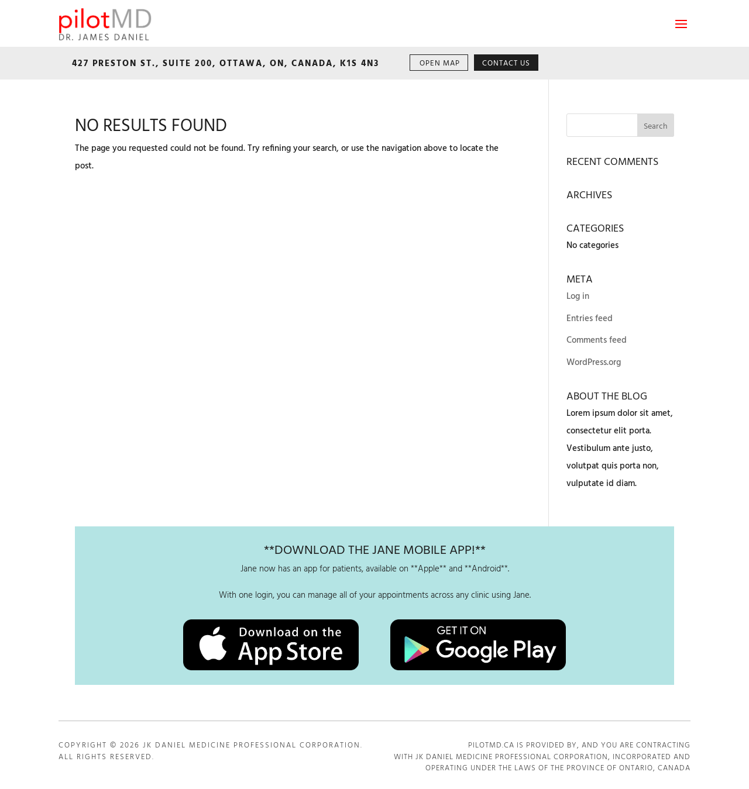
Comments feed (596, 340)
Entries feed (589, 319)
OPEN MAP (440, 63)
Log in (577, 297)
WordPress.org (593, 363)
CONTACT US (506, 63)
